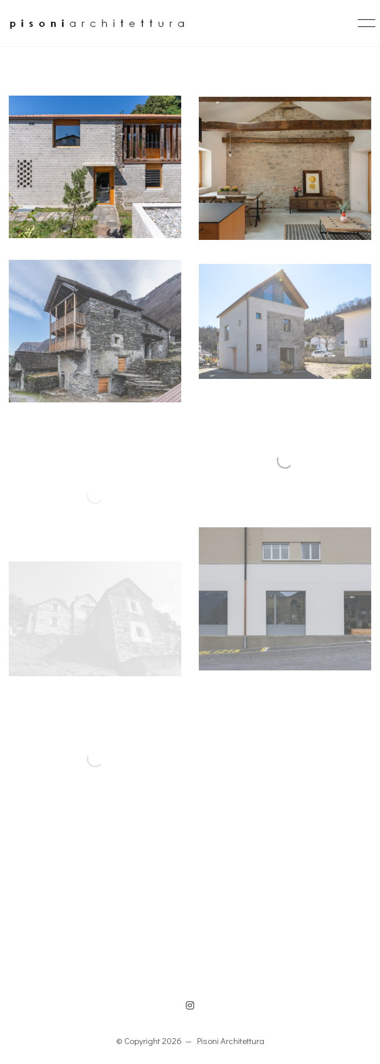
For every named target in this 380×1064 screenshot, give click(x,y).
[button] (364, 23)
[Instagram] (190, 1005)
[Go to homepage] (97, 23)
